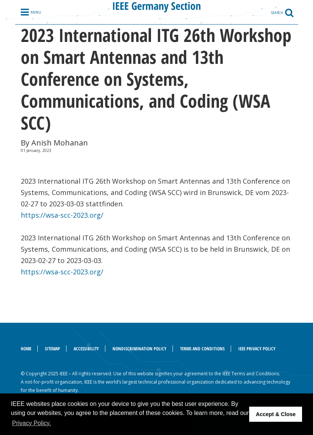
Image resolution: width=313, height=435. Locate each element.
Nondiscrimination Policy (140, 348)
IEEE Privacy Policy (257, 348)
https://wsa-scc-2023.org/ (62, 215)
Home (26, 348)
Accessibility (86, 348)
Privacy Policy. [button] (31, 423)
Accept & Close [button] (276, 414)
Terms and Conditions (202, 348)
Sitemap (52, 348)
